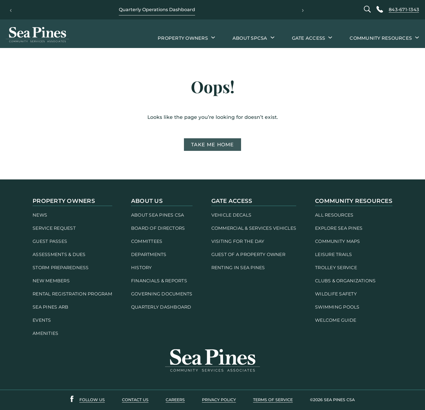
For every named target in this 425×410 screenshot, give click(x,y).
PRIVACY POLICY (219, 399)
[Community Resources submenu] (417, 37)
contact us (135, 399)
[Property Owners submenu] (213, 37)
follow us (92, 399)
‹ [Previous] (11, 9)
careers (175, 399)
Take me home (212, 144)
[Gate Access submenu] (330, 37)
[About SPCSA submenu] (272, 37)
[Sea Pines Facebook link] (72, 400)
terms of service (273, 399)
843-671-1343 (404, 9)
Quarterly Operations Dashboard (157, 9)
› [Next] (303, 9)
